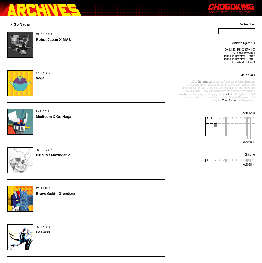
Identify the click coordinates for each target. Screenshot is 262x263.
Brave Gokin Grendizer (56, 193)
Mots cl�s (247, 75)
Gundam (242, 87)
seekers (223, 97)
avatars (239, 81)
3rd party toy (205, 81)
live (224, 91)
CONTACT (244, 12)
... (254, 100)
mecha (183, 94)
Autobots (228, 81)
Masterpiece (234, 91)
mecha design (196, 94)
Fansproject (187, 87)
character (249, 81)
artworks (218, 81)
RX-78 (203, 97)
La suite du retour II (243, 62)
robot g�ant (240, 94)
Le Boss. (43, 232)
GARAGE (214, 12)
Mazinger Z (248, 91)
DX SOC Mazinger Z (53, 155)
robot (229, 94)
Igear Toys (201, 91)
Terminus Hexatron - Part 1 (239, 59)
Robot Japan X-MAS (53, 39)
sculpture (213, 97)
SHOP (233, 12)
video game (245, 100)
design (223, 84)
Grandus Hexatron (244, 52)
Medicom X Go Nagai (54, 116)
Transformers (230, 100)
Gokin (221, 87)
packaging (211, 94)
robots (195, 97)
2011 (194, 81)
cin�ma (205, 84)
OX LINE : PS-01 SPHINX (240, 49)
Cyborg (214, 84)
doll (253, 84)
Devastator (234, 84)
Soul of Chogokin (239, 97)
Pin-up (221, 94)
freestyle (200, 87)
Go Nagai (211, 87)
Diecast (245, 84)
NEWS (224, 12)
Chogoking (193, 84)
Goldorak (230, 87)
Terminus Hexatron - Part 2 (239, 55)
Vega (40, 78)
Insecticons (214, 91)
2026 (248, 164)
